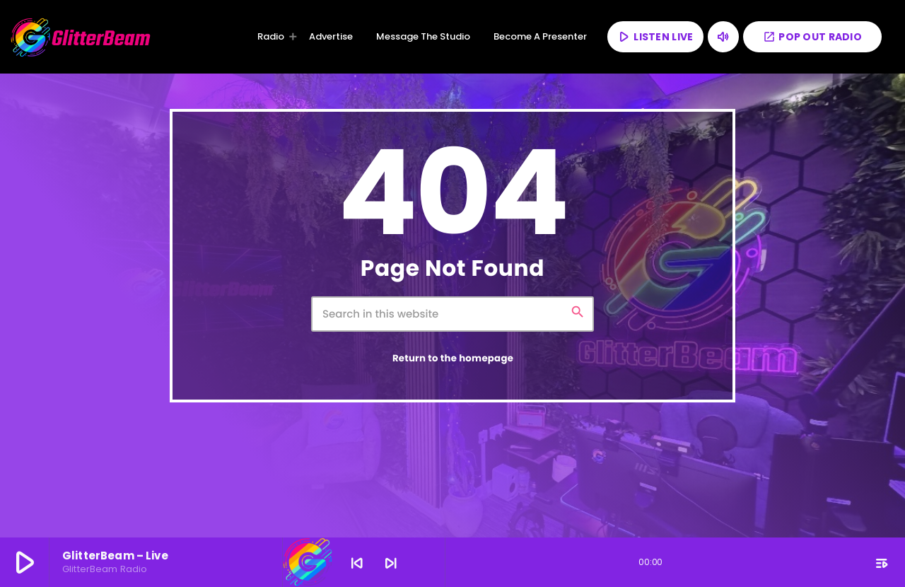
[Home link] (81, 37)
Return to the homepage (452, 358)
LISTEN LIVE (655, 36)
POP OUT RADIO (812, 37)
